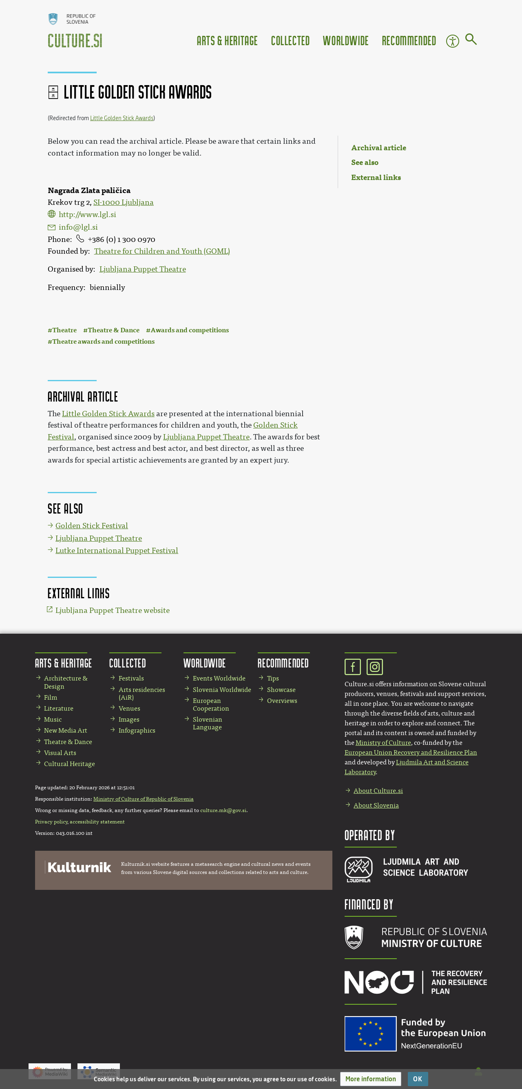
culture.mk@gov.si (223, 810)
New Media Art (65, 730)
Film (50, 697)
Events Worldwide (219, 678)
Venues (129, 708)
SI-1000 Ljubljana (123, 202)
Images (129, 719)
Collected (290, 40)
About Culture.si (378, 791)
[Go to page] (471, 41)
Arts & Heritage (227, 40)
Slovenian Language (207, 723)
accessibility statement (97, 822)
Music (53, 719)
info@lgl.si (78, 227)
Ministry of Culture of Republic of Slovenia (143, 799)
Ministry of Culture (383, 742)
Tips (273, 678)
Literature (58, 708)
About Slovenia (376, 805)
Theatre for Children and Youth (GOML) (162, 251)
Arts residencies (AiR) (142, 693)
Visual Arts (60, 753)
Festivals (131, 678)
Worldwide (346, 40)
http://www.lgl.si (87, 214)
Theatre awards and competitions (103, 341)
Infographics (137, 730)
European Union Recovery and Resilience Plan (411, 752)
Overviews (282, 701)
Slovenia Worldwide (222, 690)
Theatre (64, 330)
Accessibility (452, 41)
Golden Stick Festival (91, 525)
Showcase (281, 690)
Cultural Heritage (69, 764)
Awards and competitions (189, 330)
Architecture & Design (66, 682)
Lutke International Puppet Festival (116, 550)
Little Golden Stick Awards (121, 118)
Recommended (409, 40)
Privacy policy (51, 822)
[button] (370, 1079)
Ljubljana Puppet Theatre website (112, 610)
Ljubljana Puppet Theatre (143, 269)
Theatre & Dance (113, 330)
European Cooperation (211, 704)
